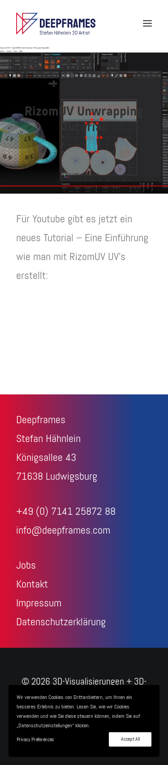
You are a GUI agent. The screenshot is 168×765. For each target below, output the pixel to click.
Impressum (38, 603)
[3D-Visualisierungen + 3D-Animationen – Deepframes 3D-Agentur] (55, 23)
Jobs (26, 565)
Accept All (130, 739)
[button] (147, 23)
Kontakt (32, 584)
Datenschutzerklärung (61, 622)
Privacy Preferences (35, 740)
